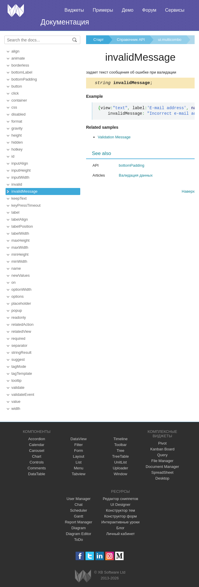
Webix (83, 576)
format (16, 121)
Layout (78, 456)
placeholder (21, 303)
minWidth (19, 261)
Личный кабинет (120, 534)
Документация (65, 22)
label (15, 212)
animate (18, 58)
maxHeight (20, 240)
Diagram (78, 528)
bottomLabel (21, 72)
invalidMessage (24, 191)
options (17, 296)
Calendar (36, 445)
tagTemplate (21, 373)
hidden (17, 142)
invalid (16, 184)
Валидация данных (136, 176)
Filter (78, 445)
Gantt (78, 516)
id (12, 156)
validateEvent (22, 394)
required (18, 338)
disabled (18, 114)
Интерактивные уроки (120, 522)
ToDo (78, 539)
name (16, 268)
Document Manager (162, 466)
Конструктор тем (120, 510)
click (15, 93)
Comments (36, 468)
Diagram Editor (78, 534)
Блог (120, 528)
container (19, 100)
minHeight (20, 254)
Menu (78, 468)
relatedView (21, 331)
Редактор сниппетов (120, 499)
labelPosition (22, 226)
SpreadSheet (162, 472)
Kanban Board (162, 449)
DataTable (36, 474)
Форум (149, 10)
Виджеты (74, 10)
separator (19, 345)
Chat (78, 504)
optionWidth (21, 289)
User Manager (78, 499)
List (78, 462)
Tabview (78, 474)
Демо (127, 10)
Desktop (163, 478)
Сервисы (174, 10)
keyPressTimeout (26, 205)
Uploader (120, 468)
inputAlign (19, 163)
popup (16, 310)
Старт (98, 39)
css (14, 107)
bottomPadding (24, 79)
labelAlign (19, 219)
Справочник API (131, 39)
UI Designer (120, 504)
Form (78, 450)
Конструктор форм (120, 516)
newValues (20, 275)
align (15, 51)
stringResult (21, 352)
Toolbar (120, 445)
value (15, 401)
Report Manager (78, 522)
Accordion (36, 439)
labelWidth (20, 233)
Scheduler (78, 510)
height (16, 135)
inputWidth (20, 177)
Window (120, 474)
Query (162, 455)
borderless (20, 65)
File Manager (162, 461)
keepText (19, 198)
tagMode (18, 366)
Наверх (188, 192)
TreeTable (120, 456)
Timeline (120, 439)
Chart (36, 456)
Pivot (162, 443)
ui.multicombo (169, 39)
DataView (78, 439)
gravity (16, 128)
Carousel (36, 450)
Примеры (103, 10)
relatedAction (22, 324)
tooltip (16, 380)
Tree (120, 450)
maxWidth (19, 247)
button (16, 86)
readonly (18, 317)
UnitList (120, 462)
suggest (18, 359)
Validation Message (114, 138)
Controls (36, 462)
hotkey (16, 149)
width (15, 408)
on (13, 282)
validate (18, 387)
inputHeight (21, 170)
